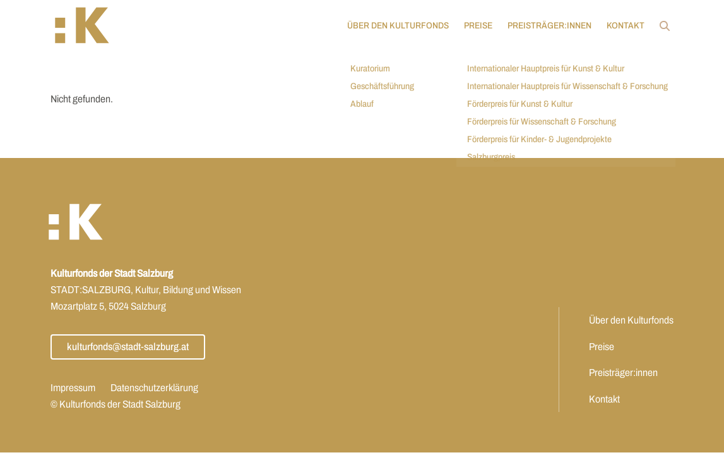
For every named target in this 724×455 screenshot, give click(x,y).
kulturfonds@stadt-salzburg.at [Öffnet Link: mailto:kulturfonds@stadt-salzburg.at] (128, 346)
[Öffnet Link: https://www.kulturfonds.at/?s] (661, 25)
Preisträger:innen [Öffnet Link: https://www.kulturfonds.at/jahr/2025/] (546, 25)
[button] (85, 25)
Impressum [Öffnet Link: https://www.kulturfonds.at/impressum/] (72, 387)
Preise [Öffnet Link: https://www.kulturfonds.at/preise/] (474, 25)
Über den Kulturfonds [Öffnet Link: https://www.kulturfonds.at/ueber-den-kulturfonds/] (394, 25)
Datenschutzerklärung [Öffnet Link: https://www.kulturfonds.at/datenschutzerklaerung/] (154, 387)
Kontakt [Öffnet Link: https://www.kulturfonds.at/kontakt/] (622, 25)
